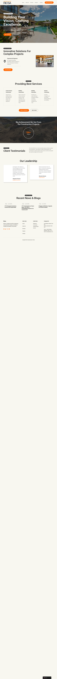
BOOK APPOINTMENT (49, 2)
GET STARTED (7, 34)
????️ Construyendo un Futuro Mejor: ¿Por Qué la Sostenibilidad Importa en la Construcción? (28, 207)
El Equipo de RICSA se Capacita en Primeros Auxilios (45, 206)
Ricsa (4, 221)
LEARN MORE (16, 34)
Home (23, 2)
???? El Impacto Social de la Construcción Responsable (10, 206)
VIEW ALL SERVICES (23, 110)
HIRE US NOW (34, 110)
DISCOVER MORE (8, 69)
